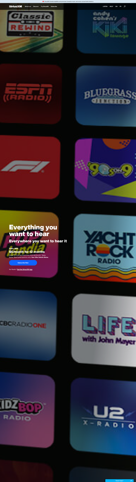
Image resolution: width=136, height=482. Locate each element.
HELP (111, 6)
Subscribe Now (23, 263)
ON (116, 6)
